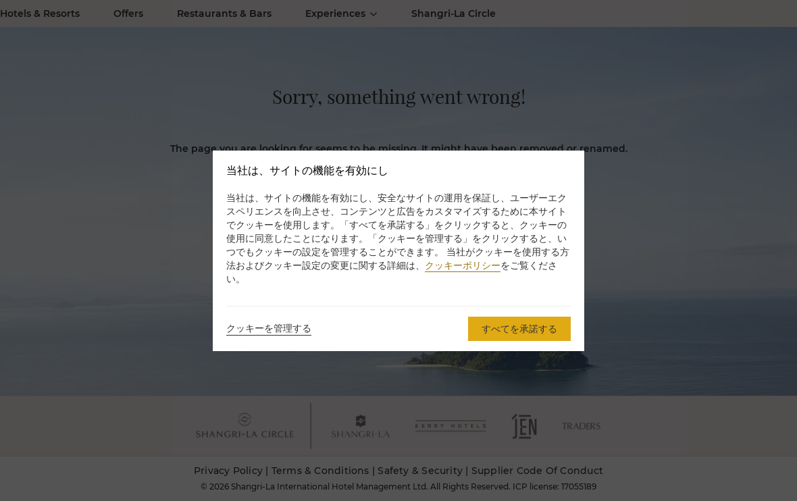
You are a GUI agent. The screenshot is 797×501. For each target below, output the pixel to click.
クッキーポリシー (462, 265)
